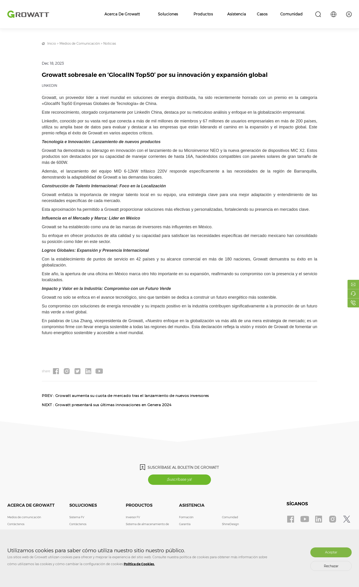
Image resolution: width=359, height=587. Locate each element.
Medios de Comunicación (79, 43)
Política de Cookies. (139, 564)
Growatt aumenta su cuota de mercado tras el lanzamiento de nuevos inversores (132, 395)
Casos (262, 14)
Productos (203, 14)
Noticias (109, 43)
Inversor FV (133, 517)
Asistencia (236, 14)
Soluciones (168, 14)
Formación (186, 517)
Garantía (185, 524)
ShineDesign (230, 524)
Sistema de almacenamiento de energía (147, 528)
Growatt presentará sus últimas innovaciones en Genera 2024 (113, 405)
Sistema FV (76, 517)
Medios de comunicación (24, 517)
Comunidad (291, 14)
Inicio (51, 43)
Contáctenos (15, 524)
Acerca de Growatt (122, 14)
